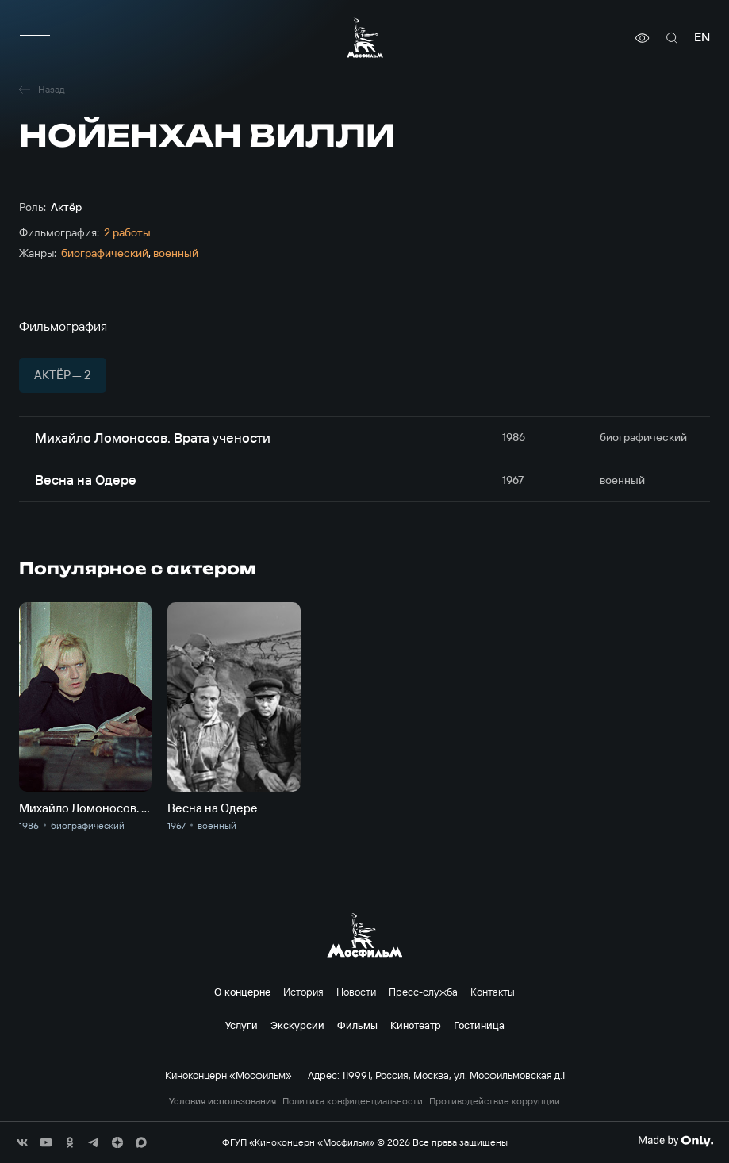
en (702, 37)
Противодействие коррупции (494, 1101)
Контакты (492, 991)
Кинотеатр (415, 1025)
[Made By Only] (675, 1140)
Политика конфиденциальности (352, 1101)
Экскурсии (297, 1025)
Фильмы (357, 1025)
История (303, 991)
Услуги (241, 1025)
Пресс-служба (423, 991)
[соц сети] (22, 1142)
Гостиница (479, 1025)
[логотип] (365, 37)
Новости (356, 991)
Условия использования (222, 1101)
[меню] (35, 38)
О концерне (242, 991)
